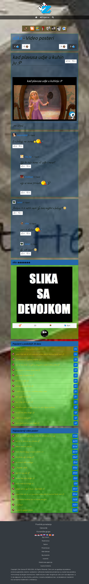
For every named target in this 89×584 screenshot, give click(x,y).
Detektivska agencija (45, 562)
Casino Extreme (45, 566)
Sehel (19, 202)
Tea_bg (28, 157)
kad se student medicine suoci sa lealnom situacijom (31, 499)
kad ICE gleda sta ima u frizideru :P (27, 441)
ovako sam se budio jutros (23, 418)
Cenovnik (43, 528)
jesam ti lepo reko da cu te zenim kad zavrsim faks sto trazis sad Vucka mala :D (40, 354)
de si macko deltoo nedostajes (24, 462)
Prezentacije (46, 548)
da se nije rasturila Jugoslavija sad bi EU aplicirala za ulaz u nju (35, 436)
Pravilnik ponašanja (43, 524)
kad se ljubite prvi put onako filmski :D (27, 423)
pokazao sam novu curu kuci (24, 446)
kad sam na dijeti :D (22, 381)
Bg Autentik (46, 555)
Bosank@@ (22, 135)
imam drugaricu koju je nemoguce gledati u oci (29, 349)
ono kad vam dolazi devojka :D (25, 412)
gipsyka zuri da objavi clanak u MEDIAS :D (30, 489)
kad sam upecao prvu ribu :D (24, 386)
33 (35, 325)
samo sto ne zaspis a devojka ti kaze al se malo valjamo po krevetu (35, 407)
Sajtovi (45, 544)
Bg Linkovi (45, 537)
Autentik (45, 559)
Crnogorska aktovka (21, 467)
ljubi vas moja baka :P (22, 473)
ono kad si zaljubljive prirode (24, 510)
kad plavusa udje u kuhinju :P (25, 457)
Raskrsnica (45, 541)
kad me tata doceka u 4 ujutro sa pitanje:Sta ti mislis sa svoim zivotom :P (38, 365)
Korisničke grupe (43, 532)
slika (17, 38)
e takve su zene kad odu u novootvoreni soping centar (31, 391)
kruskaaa (29, 177)
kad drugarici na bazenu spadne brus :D (28, 370)
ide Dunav (19, 505)
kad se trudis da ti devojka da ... (25, 483)
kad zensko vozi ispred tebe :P (25, 375)
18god (67, 325)
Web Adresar (46, 551)
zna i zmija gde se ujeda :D (24, 402)
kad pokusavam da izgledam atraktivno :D (28, 359)
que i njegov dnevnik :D (23, 396)
